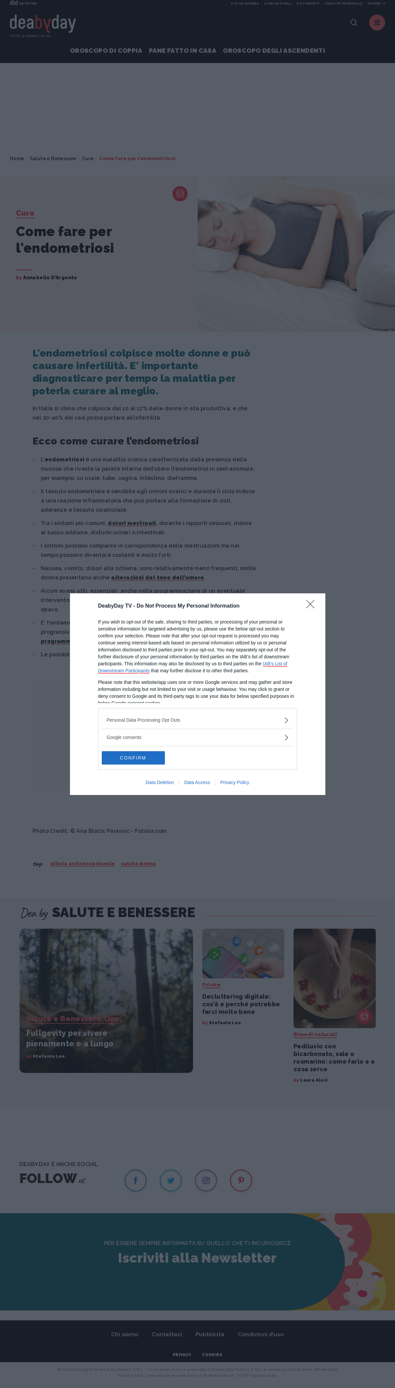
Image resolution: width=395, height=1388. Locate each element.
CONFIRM (133, 757)
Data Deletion (160, 782)
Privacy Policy (234, 782)
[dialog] (197, 694)
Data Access (197, 782)
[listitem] (198, 720)
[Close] (312, 606)
